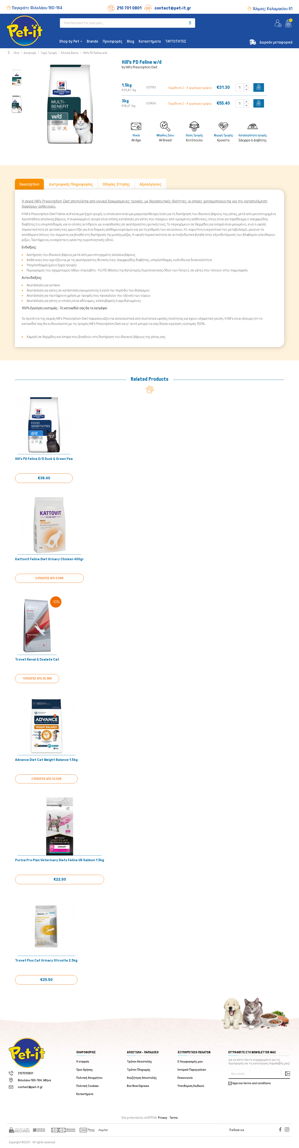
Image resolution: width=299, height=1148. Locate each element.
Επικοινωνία (185, 1077)
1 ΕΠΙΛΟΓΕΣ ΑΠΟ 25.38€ (37, 678)
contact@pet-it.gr (167, 7)
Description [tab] (29, 184)
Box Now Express (138, 1086)
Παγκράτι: (37, 7)
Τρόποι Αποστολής (139, 1061)
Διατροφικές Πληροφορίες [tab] (71, 184)
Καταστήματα (84, 1094)
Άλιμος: (272, 8)
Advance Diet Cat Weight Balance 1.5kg (46, 760)
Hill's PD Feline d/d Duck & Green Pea (44, 459)
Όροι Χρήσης (84, 1069)
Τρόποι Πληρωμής (138, 1069)
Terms (174, 1117)
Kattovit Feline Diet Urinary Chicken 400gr (49, 559)
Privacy (162, 1117)
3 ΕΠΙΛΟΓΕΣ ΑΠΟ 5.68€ (49, 578)
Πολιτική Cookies (87, 1086)
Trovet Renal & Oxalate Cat (37, 659)
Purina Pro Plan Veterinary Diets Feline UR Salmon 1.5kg (59, 860)
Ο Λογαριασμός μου (190, 1061)
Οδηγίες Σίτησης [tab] (116, 184)
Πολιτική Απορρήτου (89, 1077)
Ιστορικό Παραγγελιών (192, 1069)
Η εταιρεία (82, 1061)
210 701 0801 (125, 7)
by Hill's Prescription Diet (139, 67)
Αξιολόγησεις (150, 184)
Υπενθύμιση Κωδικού (191, 1086)
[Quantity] (239, 87)
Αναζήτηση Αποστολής (142, 1077)
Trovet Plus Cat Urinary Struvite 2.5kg (46, 960)
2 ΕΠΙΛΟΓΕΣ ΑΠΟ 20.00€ (46, 779)
